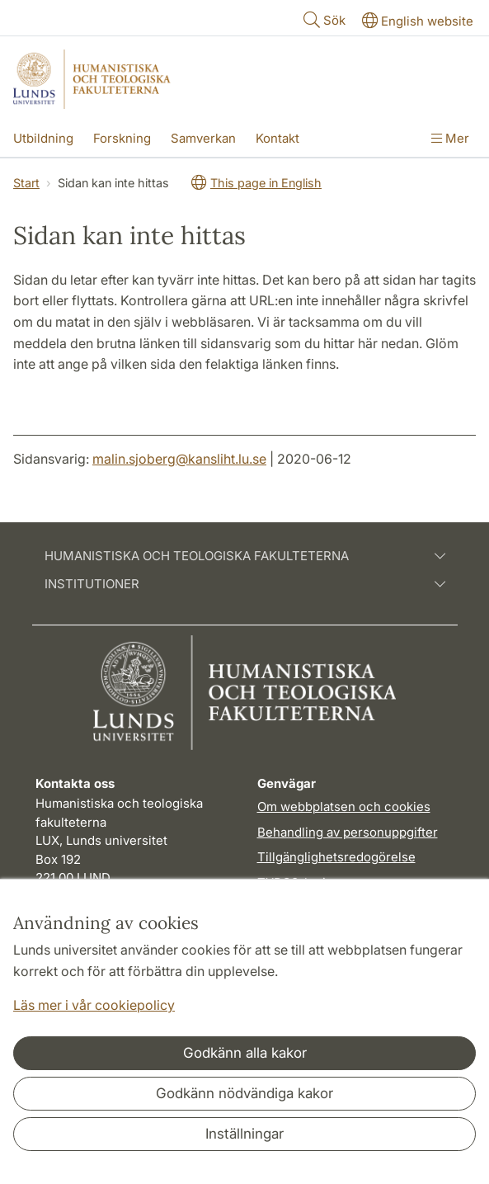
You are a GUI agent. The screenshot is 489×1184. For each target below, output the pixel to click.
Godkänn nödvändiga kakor (244, 1093)
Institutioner (245, 584)
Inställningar (244, 1133)
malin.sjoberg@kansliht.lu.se (179, 458)
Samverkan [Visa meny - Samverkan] (203, 138)
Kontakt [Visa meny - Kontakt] (277, 138)
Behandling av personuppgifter (347, 832)
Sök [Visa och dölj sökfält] (323, 19)
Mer (450, 138)
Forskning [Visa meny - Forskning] (122, 138)
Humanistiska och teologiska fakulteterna (245, 556)
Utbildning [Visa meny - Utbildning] (43, 138)
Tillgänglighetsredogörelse (336, 857)
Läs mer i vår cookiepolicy (94, 1005)
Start (26, 183)
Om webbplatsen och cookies (343, 806)
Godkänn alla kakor (245, 1053)
